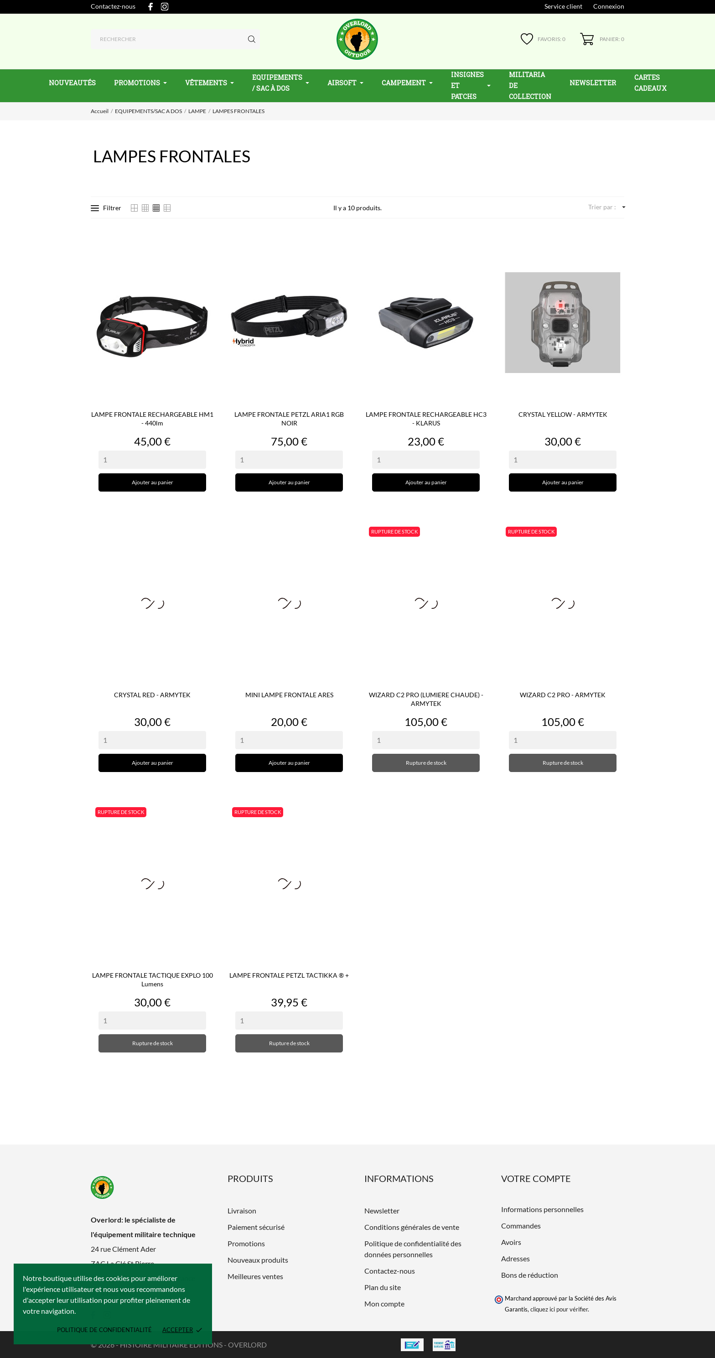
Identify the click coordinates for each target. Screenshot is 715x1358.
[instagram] (164, 6)
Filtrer (106, 208)
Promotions (246, 1243)
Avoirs (511, 1242)
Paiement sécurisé (256, 1227)
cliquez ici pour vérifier (559, 1309)
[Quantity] (152, 460)
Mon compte (384, 1303)
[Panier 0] (602, 39)
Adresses (515, 1258)
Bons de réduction (529, 1274)
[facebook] (150, 6)
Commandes (521, 1225)
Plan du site (382, 1287)
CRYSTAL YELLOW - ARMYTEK (562, 414)
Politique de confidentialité (104, 1329)
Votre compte (536, 1178)
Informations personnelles (542, 1209)
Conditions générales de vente (411, 1227)
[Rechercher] (175, 39)
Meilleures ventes (255, 1276)
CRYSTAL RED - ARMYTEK (152, 695)
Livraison (242, 1210)
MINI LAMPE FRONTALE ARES (289, 695)
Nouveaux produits (258, 1259)
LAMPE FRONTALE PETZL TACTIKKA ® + (289, 975)
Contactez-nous (113, 6)
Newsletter (381, 1210)
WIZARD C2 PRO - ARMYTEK (563, 695)
